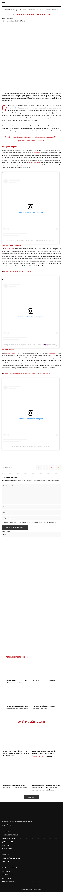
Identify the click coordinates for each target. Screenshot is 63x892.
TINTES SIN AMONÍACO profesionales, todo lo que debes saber (44, 707)
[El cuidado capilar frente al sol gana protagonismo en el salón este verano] (16, 772)
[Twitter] (4, 825)
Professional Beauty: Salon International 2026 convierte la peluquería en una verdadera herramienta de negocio (46, 787)
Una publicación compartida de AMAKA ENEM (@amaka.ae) (30, 446)
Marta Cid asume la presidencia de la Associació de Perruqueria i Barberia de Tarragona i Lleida (15, 753)
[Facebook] (2, 825)
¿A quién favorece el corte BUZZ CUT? (44, 681)
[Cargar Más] (31, 797)
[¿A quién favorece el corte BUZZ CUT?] (45, 670)
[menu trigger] (4, 3)
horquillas (22, 165)
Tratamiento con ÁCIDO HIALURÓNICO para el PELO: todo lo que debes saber (17, 707)
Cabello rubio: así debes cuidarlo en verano (17, 271)
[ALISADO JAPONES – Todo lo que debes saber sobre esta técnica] (18, 670)
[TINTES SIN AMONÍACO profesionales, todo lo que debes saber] (45, 695)
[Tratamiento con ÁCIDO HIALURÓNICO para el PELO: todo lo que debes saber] (18, 695)
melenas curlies (52, 353)
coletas (37, 162)
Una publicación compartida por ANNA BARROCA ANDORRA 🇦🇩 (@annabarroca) (30, 345)
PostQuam (48, 756)
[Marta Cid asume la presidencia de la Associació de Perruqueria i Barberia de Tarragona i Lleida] (16, 737)
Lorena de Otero (7, 18)
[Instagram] (7, 825)
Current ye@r (6, 531)
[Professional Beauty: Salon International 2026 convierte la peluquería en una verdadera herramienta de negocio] (47, 772)
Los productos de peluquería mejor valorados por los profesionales (44, 752)
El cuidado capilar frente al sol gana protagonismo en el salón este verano (15, 786)
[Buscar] (60, 3)
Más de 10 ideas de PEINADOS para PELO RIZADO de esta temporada (26, 373)
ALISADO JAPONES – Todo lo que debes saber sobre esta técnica (17, 682)
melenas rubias (9, 249)
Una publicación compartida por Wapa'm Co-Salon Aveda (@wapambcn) (30, 240)
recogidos (37, 152)
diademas (14, 165)
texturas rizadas (10, 353)
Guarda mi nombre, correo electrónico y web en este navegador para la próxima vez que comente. (30, 522)
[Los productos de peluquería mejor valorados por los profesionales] (47, 737)
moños (31, 162)
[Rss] (10, 825)
